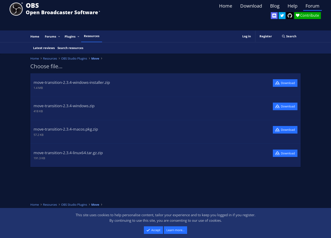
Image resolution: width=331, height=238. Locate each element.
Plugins (70, 36)
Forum (312, 6)
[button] (59, 36)
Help (292, 6)
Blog (275, 6)
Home (225, 6)
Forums (50, 36)
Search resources (70, 48)
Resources (91, 36)
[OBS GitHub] (289, 15)
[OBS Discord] (274, 15)
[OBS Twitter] (282, 15)
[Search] (289, 36)
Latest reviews (44, 48)
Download (251, 6)
